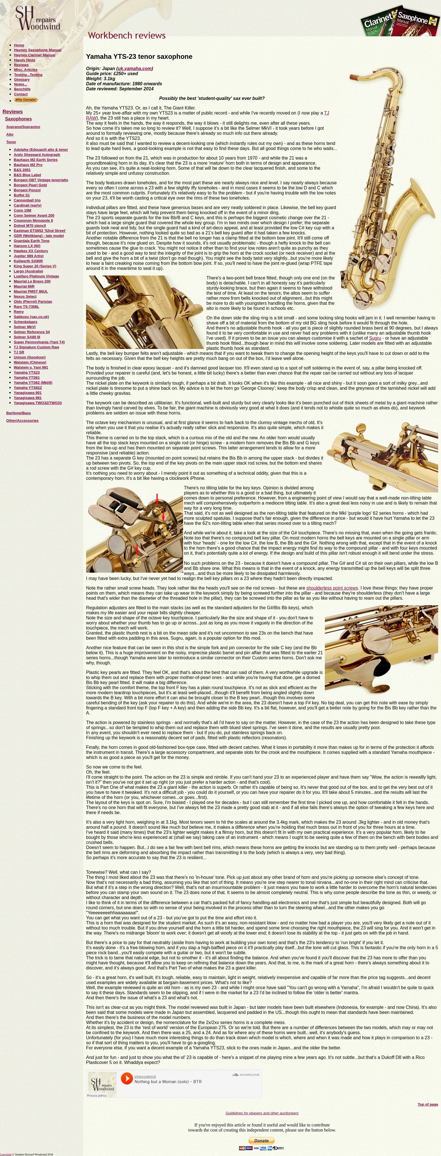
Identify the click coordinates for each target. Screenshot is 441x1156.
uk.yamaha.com (135, 68)
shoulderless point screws (332, 588)
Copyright (6, 1154)
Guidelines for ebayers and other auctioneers (262, 1113)
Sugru (375, 338)
